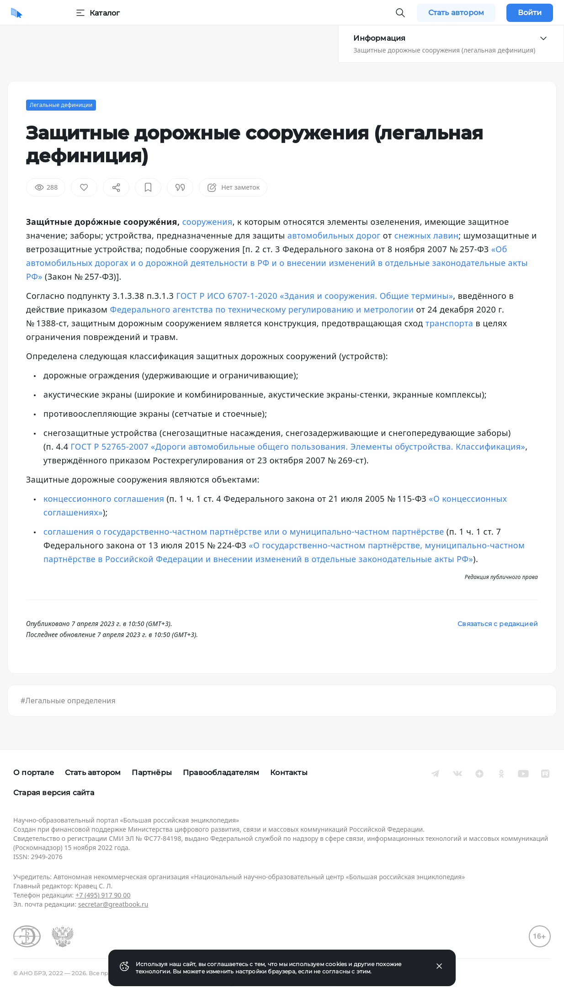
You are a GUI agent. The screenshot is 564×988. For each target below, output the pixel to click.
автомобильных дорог (334, 235)
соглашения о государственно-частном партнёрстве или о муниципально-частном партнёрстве (243, 531)
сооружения (207, 221)
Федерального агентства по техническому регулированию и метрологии (262, 309)
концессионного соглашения (103, 498)
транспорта (450, 323)
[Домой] (16, 13)
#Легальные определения (68, 701)
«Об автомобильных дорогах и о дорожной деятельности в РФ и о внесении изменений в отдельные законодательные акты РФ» (277, 263)
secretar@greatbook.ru (113, 904)
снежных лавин (426, 235)
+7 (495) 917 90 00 (102, 895)
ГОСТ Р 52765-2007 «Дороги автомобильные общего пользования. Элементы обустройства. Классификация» (298, 446)
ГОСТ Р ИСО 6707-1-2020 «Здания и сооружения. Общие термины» (314, 295)
